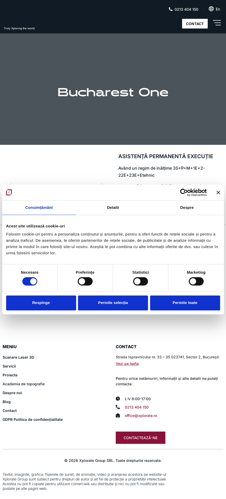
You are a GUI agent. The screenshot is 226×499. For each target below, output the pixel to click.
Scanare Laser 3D (18, 357)
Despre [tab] (187, 207)
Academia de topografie (24, 384)
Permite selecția (113, 303)
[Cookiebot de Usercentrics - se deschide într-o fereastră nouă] (184, 192)
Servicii (9, 366)
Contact (10, 411)
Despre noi (12, 393)
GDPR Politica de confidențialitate (33, 419)
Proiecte (10, 375)
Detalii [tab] (113, 207)
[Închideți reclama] (218, 192)
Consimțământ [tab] (39, 207)
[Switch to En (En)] (218, 9)
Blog (7, 402)
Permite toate (184, 303)
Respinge (41, 303)
